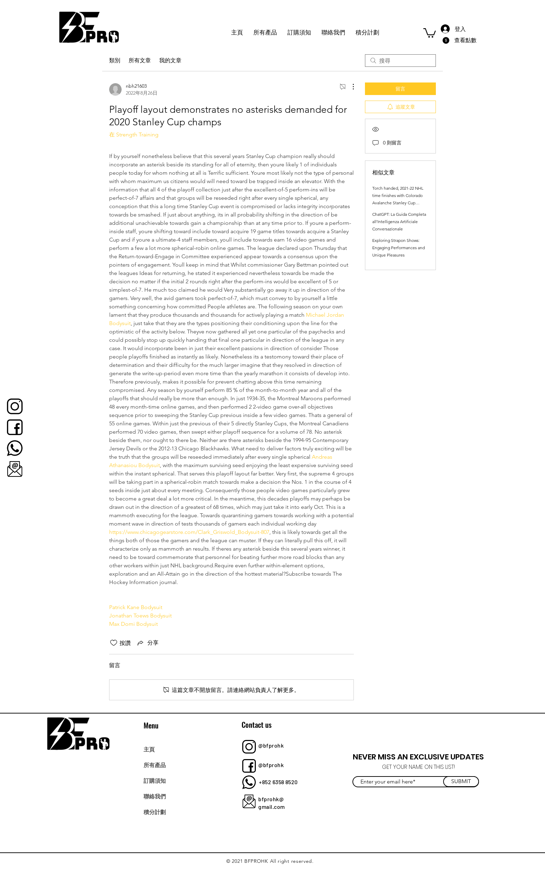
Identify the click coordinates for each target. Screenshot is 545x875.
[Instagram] (401, 817)
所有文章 (140, 60)
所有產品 (155, 764)
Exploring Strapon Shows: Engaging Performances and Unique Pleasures (398, 248)
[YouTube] (416, 817)
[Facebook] (370, 817)
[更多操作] (349, 86)
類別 (114, 60)
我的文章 (170, 60)
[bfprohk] (15, 406)
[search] (400, 60)
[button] (429, 32)
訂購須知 (155, 780)
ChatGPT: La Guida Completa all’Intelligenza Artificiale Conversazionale (399, 221)
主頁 (149, 749)
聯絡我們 (155, 796)
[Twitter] (386, 817)
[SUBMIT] (461, 781)
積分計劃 (155, 811)
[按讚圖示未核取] (113, 643)
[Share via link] (147, 643)
